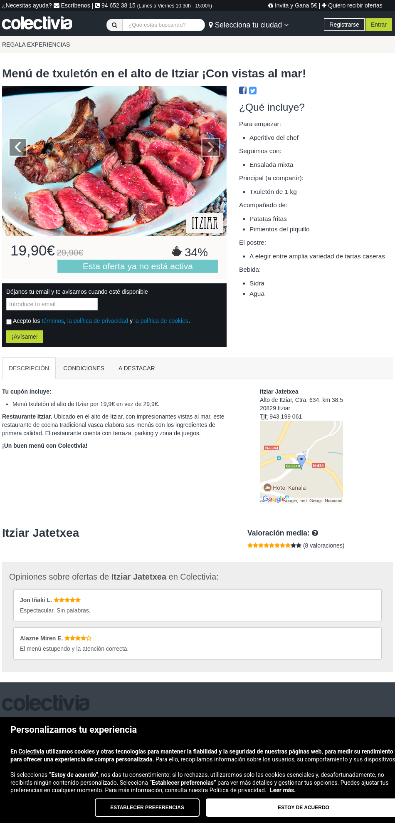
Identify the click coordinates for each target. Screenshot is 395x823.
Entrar (379, 24)
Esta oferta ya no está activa (138, 266)
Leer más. (283, 790)
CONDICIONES (83, 368)
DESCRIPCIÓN (29, 368)
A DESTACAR (136, 368)
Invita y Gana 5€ (292, 5)
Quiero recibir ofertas (352, 5)
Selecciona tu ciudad (249, 25)
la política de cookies (161, 320)
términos (53, 320)
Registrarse (344, 24)
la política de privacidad (97, 320)
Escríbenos (72, 5)
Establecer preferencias (147, 808)
